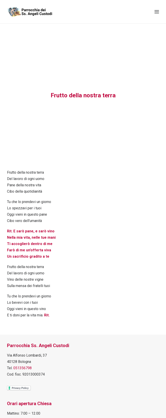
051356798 (22, 367)
